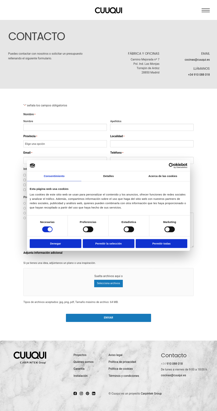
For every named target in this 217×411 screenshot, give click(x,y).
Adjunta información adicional (42, 252)
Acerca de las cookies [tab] (163, 176)
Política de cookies (120, 368)
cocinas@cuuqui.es (197, 59)
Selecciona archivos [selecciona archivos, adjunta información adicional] (108, 283)
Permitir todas (161, 243)
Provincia (30, 136)
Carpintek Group (151, 393)
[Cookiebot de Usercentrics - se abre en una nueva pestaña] (171, 165)
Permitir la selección (108, 243)
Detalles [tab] (108, 176)
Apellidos (115, 121)
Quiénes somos (84, 362)
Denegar (55, 243)
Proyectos (80, 355)
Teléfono (116, 153)
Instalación (81, 376)
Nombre (28, 121)
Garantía (79, 368)
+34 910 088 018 (199, 74)
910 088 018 (172, 363)
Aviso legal (115, 355)
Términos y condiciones (123, 376)
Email (27, 153)
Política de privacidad (122, 362)
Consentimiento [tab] (54, 176)
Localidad (117, 136)
